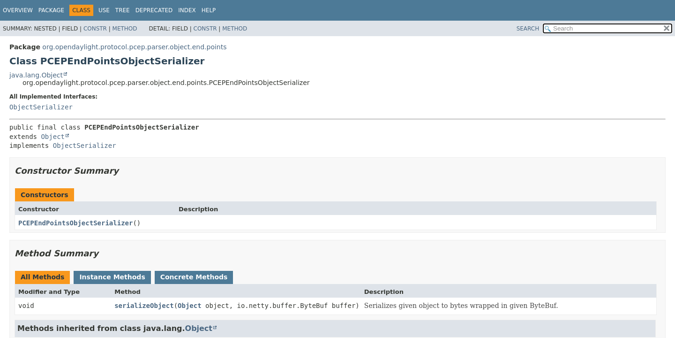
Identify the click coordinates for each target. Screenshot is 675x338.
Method (124, 28)
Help (209, 10)
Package (51, 10)
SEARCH (528, 28)
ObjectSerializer (41, 107)
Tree (122, 10)
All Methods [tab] (42, 277)
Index (187, 10)
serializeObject (143, 305)
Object (53, 136)
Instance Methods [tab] (112, 277)
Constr (95, 28)
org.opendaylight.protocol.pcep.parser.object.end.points (134, 47)
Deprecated (154, 10)
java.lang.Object (36, 75)
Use (104, 10)
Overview (18, 10)
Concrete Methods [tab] (194, 277)
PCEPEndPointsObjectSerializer (75, 223)
